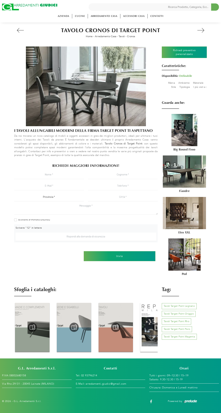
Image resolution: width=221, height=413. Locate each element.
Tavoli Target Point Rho (176, 321)
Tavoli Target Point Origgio (179, 313)
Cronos (131, 36)
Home (89, 36)
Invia (119, 256)
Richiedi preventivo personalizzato (184, 52)
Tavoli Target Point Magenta (179, 336)
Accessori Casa (134, 16)
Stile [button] (173, 87)
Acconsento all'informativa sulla (34, 220)
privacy (47, 220)
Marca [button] (171, 83)
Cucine (80, 16)
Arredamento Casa (104, 16)
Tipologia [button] (184, 87)
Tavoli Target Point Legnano (179, 306)
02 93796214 (89, 375)
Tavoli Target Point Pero (177, 329)
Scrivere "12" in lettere (29, 227)
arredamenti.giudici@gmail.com (106, 383)
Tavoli (122, 36)
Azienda (63, 16)
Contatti (157, 16)
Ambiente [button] (184, 83)
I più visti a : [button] (200, 87)
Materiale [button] (198, 83)
